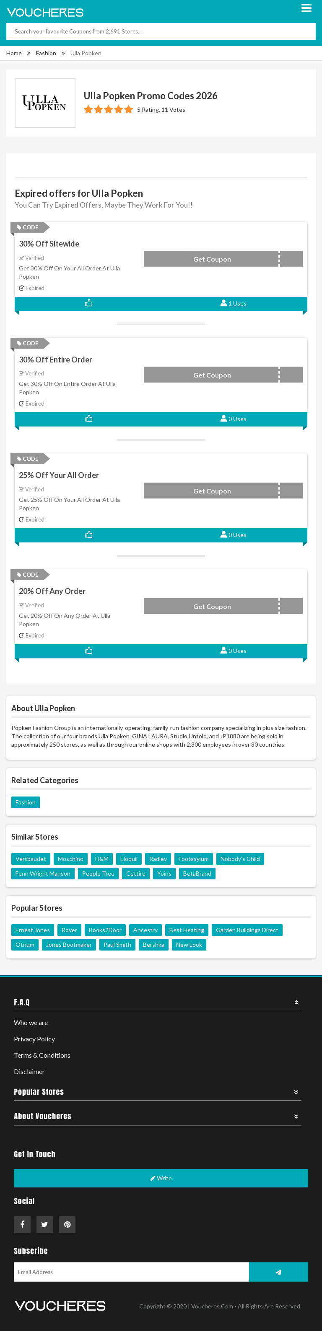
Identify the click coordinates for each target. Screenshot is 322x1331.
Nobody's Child (240, 858)
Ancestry (145, 929)
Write (161, 1178)
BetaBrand (197, 873)
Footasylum (194, 858)
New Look (189, 944)
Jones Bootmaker (69, 944)
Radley (158, 858)
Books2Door (105, 929)
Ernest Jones (33, 929)
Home (14, 53)
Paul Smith (117, 944)
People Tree (98, 873)
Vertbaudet (31, 858)
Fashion (46, 53)
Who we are (31, 1022)
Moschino (70, 858)
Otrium (25, 944)
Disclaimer (29, 1071)
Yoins (164, 873)
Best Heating (186, 929)
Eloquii (129, 858)
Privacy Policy (34, 1039)
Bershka (153, 944)
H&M (102, 858)
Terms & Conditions (42, 1055)
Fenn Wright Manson (43, 873)
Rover (69, 929)
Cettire (135, 873)
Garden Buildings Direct (247, 929)
